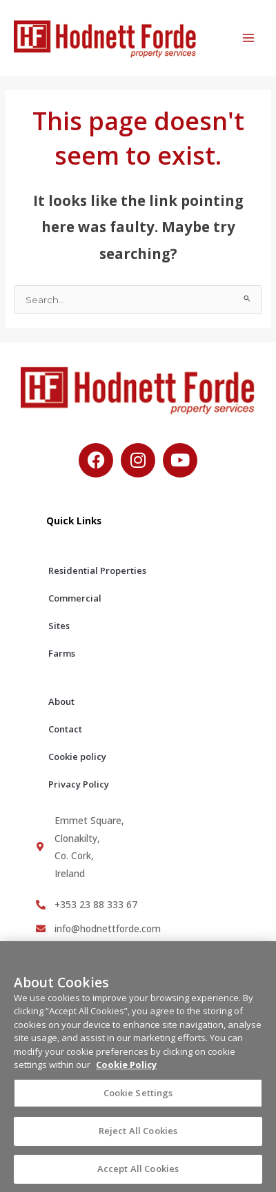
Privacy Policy (78, 784)
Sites (59, 625)
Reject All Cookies (138, 1136)
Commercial (74, 598)
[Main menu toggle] (249, 38)
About (61, 701)
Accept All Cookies (138, 1174)
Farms (61, 653)
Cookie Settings (138, 1097)
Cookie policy (77, 756)
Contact (65, 729)
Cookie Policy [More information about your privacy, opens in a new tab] (126, 1070)
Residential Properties (97, 570)
